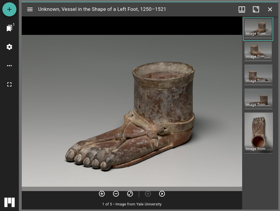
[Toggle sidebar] (30, 9)
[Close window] (270, 9)
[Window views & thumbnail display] (242, 9)
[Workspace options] (9, 66)
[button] (258, 29)
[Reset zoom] (130, 194)
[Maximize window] (256, 9)
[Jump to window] (9, 28)
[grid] (260, 112)
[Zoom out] (116, 194)
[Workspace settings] (9, 47)
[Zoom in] (102, 194)
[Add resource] (9, 9)
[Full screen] (9, 84)
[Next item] (162, 194)
